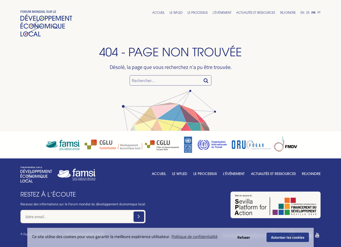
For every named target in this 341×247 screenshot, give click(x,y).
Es (307, 12)
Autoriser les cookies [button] (287, 237)
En (302, 12)
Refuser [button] (243, 237)
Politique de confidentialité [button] (195, 236)
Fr (313, 12)
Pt (319, 12)
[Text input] (82, 216)
